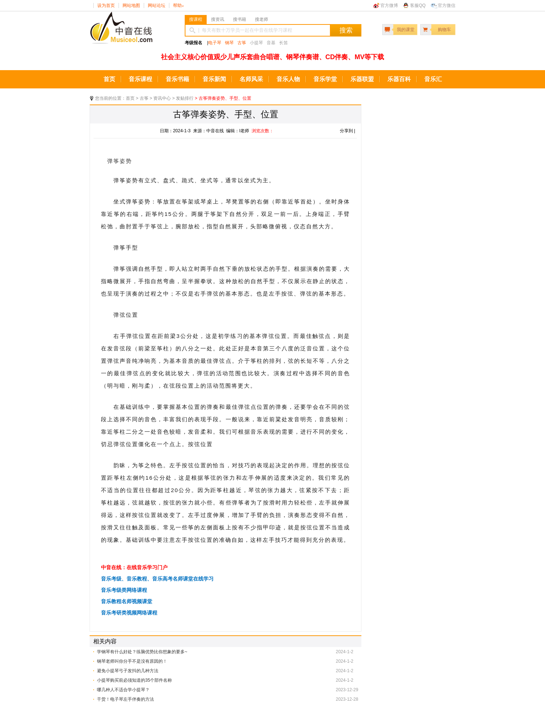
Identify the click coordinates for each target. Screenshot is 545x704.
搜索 (346, 30)
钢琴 (229, 42)
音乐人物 (288, 79)
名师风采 (251, 79)
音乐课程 (140, 79)
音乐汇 (433, 79)
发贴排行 (184, 98)
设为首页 (106, 5)
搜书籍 (239, 19)
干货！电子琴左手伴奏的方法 (125, 699)
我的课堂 (405, 29)
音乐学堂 (325, 79)
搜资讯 (217, 19)
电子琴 (214, 42)
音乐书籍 (177, 79)
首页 (109, 79)
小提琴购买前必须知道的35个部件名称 (134, 680)
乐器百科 (399, 79)
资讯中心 (162, 98)
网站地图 (131, 5)
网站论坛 (156, 5)
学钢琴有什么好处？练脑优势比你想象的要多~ (142, 651)
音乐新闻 (214, 79)
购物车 (444, 29)
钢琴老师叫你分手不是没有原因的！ (132, 661)
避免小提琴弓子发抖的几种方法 (127, 670)
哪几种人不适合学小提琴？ (123, 689)
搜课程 (195, 19)
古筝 (241, 42)
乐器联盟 (362, 79)
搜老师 (261, 19)
